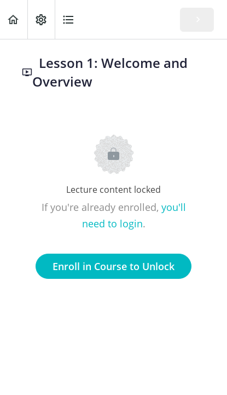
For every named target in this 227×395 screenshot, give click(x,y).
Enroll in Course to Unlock (113, 266)
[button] (13, 19)
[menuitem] (41, 19)
